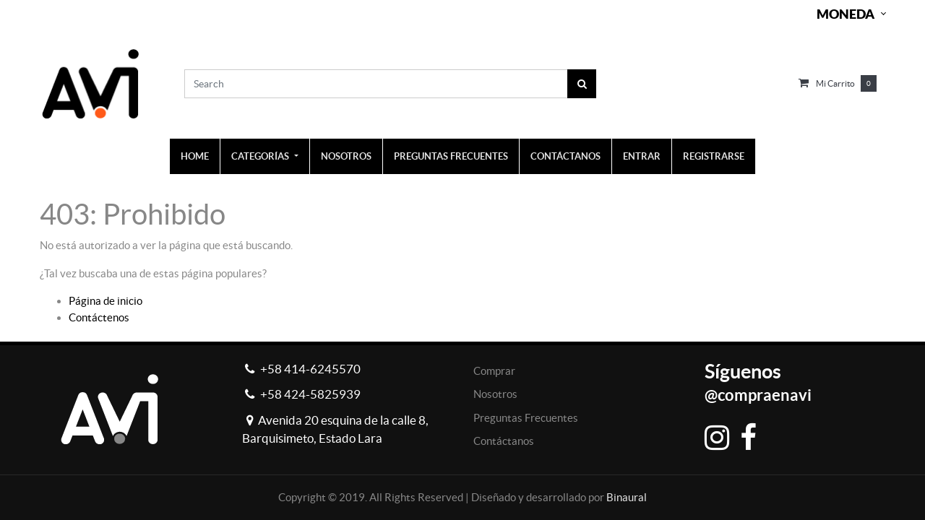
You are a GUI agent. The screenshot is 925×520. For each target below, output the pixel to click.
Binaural (626, 497)
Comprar (494, 371)
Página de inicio (105, 301)
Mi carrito (835, 83)
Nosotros (495, 394)
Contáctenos (99, 317)
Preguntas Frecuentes (525, 418)
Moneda (845, 14)
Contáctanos (503, 441)
